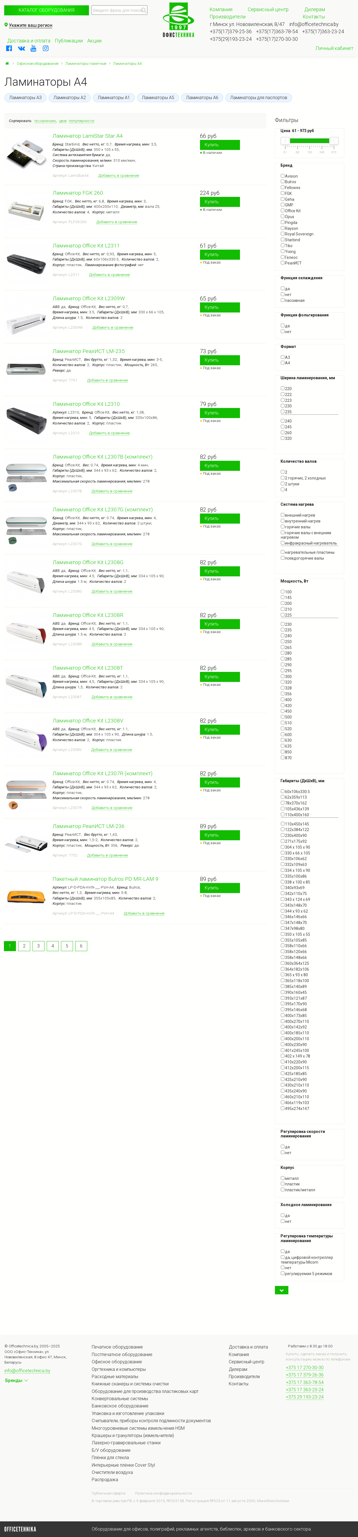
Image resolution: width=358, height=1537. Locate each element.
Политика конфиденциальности (163, 1493)
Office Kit (291, 211)
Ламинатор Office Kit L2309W (89, 298)
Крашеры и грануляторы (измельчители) (133, 1435)
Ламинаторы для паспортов (258, 97)
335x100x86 (294, 876)
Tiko (287, 246)
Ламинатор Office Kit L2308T (88, 668)
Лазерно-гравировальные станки (126, 1442)
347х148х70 (294, 922)
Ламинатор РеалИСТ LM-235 (89, 351)
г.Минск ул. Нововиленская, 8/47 (247, 24)
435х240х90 (294, 1091)
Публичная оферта (108, 1493)
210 (286, 609)
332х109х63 (294, 864)
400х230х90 (294, 1044)
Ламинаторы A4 (127, 63)
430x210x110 (295, 1085)
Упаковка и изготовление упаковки (128, 1413)
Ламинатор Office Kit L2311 (86, 245)
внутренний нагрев (301, 521)
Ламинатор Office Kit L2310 (86, 404)
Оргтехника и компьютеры (119, 1369)
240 (286, 421)
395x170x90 (294, 1004)
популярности (81, 120)
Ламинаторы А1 (114, 97)
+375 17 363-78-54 (305, 1382)
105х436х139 (295, 809)
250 (286, 641)
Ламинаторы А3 (25, 97)
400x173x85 (294, 1015)
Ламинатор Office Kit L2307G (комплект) (103, 509)
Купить (212, 144)
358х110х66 (294, 946)
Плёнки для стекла (110, 1457)
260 (286, 433)
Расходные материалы (115, 1376)
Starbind (290, 240)
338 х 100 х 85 (295, 882)
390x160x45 (294, 992)
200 (286, 603)
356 (286, 694)
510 (286, 723)
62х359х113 (294, 797)
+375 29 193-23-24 (305, 1397)
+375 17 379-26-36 (305, 1375)
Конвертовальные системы (120, 1398)
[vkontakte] (21, 48)
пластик (290, 1184)
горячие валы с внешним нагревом (306, 535)
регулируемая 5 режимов (306, 1273)
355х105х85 (294, 940)
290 (286, 665)
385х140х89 (294, 986)
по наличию (45, 120)
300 (286, 676)
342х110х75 (294, 893)
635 (286, 746)
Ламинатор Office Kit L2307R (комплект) (102, 773)
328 (286, 688)
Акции (94, 41)
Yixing (288, 251)
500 (286, 717)
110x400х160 (295, 815)
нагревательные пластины (308, 552)
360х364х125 (295, 963)
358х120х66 (294, 951)
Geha (287, 199)
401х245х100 (295, 1050)
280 (286, 653)
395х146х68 (294, 1010)
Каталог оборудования (46, 10)
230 (286, 406)
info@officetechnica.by (313, 24)
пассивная (293, 300)
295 (286, 671)
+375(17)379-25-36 (231, 31)
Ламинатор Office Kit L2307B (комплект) (102, 457)
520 (286, 729)
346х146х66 (294, 917)
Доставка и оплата (28, 41)
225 (286, 615)
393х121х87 (294, 998)
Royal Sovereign (297, 234)
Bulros (288, 182)
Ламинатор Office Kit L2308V (88, 720)
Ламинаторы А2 (69, 97)
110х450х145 (295, 824)
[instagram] (46, 48)
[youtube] (33, 48)
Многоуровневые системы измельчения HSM (138, 1428)
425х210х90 (294, 1079)
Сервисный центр (268, 9)
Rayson (289, 228)
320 (286, 438)
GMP (287, 205)
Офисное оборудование (37, 63)
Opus (287, 216)
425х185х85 (294, 1073)
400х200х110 (295, 1039)
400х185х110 (295, 1033)
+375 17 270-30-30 (305, 1367)
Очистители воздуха (112, 1472)
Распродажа (105, 1479)
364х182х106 (295, 969)
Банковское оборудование (120, 1406)
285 (286, 659)
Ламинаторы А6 (202, 97)
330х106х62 (294, 858)
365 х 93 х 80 (294, 975)
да (285, 289)
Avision (289, 176)
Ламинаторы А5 (158, 97)
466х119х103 (295, 1103)
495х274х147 (295, 1108)
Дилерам (314, 9)
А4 (285, 363)
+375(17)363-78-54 (277, 31)
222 (286, 394)
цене (63, 120)
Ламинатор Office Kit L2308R (88, 615)
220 (286, 388)
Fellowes (290, 187)
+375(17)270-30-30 (277, 39)
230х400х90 (294, 835)
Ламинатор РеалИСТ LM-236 (89, 826)
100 (286, 592)
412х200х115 (295, 1068)
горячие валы (295, 527)
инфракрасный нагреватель (309, 543)
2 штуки (290, 484)
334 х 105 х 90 (295, 870)
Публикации (69, 41)
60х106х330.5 (295, 791)
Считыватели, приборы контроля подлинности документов (151, 1420)
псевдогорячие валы (302, 558)
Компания (220, 9)
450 (286, 711)
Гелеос (289, 257)
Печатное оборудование (117, 1347)
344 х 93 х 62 (294, 911)
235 (286, 412)
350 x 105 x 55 (295, 934)
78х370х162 (294, 803)
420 (286, 705)
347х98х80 (293, 928)
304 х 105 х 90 (295, 847)
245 (286, 427)
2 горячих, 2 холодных (303, 478)
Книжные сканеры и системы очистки (130, 1383)
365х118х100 (295, 980)
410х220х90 (294, 1062)
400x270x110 (295, 1021)
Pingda (289, 222)
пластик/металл (298, 1190)
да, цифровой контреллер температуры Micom (307, 1259)
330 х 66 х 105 (295, 853)
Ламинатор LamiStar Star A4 (88, 136)
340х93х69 (293, 888)
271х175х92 (294, 841)
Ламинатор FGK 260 (78, 193)
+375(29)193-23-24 (231, 39)
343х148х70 (294, 905)
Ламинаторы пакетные (85, 63)
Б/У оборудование (111, 1450)
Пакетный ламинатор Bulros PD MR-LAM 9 (106, 879)
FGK (286, 193)
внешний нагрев (298, 515)
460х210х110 (295, 1097)
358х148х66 (294, 957)
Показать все (293, 443)
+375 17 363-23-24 (305, 1389)
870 (286, 758)
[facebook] (9, 48)
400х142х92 (294, 1027)
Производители (227, 17)
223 (286, 400)
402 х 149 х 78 (295, 1056)
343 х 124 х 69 (295, 899)
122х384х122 (295, 829)
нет (286, 294)
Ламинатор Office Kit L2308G (88, 562)
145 (286, 597)
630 (286, 740)
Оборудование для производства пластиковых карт (145, 1391)
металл (290, 1178)
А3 (285, 357)
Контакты (314, 17)
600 (286, 734)
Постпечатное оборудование (122, 1354)
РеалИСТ (291, 263)
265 (286, 647)
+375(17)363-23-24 (323, 31)
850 (286, 752)
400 (286, 700)
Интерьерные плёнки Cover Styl (123, 1465)
